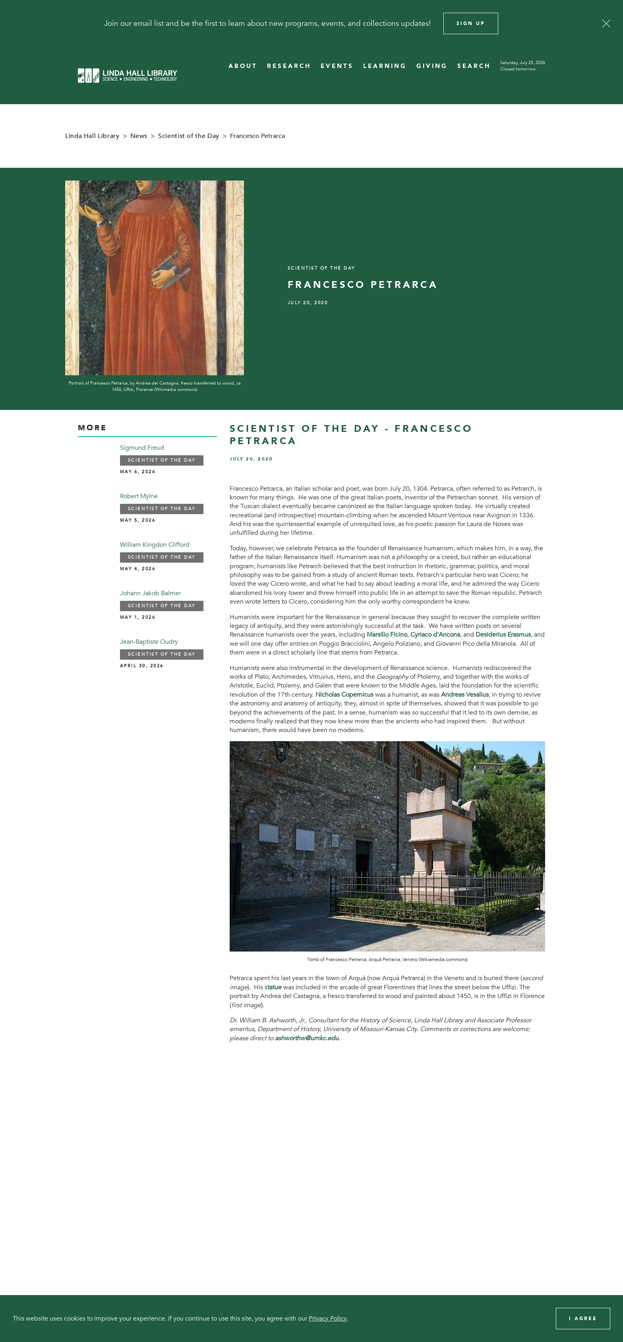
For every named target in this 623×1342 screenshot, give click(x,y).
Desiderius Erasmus (503, 634)
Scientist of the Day (188, 136)
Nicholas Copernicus (344, 694)
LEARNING (385, 66)
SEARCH (474, 66)
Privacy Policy (328, 1318)
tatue (274, 987)
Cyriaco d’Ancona (435, 634)
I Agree (583, 1318)
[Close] (606, 23)
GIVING (432, 66)
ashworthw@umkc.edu (307, 1038)
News (139, 136)
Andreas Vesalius (465, 694)
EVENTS (337, 66)
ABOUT (242, 66)
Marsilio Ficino (387, 634)
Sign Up (471, 23)
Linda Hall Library (92, 136)
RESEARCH (289, 66)
